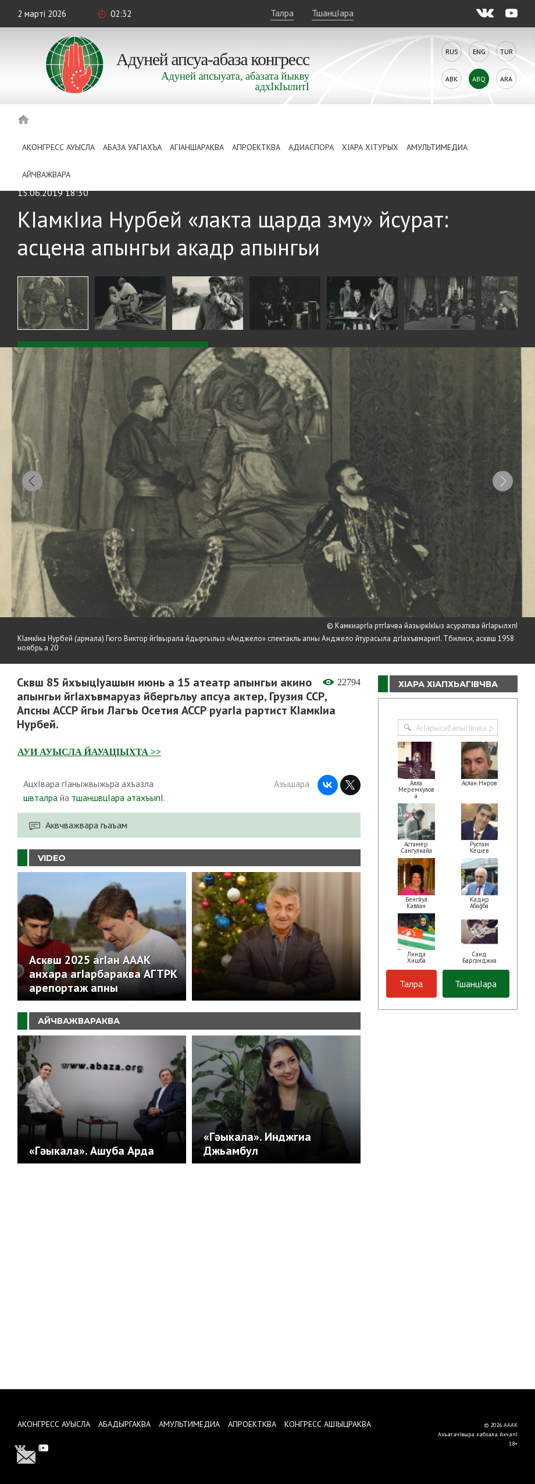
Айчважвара (46, 174)
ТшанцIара (333, 13)
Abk (451, 78)
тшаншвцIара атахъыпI (117, 789)
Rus (451, 51)
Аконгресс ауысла (58, 147)
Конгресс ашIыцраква (327, 1424)
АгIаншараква (197, 147)
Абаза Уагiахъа (132, 147)
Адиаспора (311, 147)
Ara (506, 78)
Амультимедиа (437, 147)
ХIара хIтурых (370, 147)
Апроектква (256, 147)
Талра (282, 13)
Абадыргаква (124, 1424)
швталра (40, 789)
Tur (506, 51)
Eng (479, 51)
